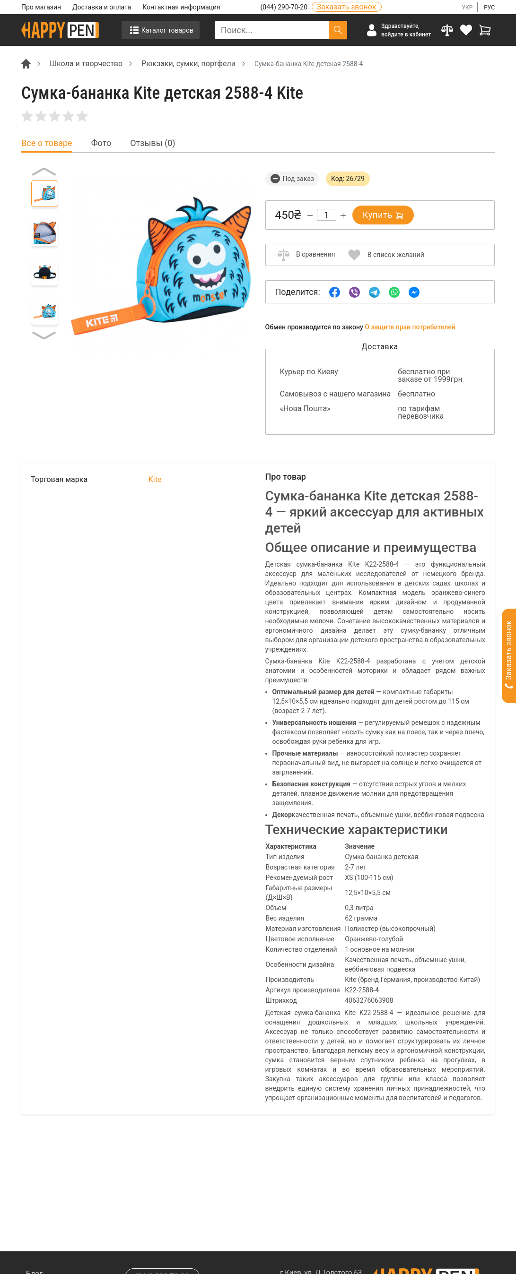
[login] (466, 30)
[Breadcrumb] (26, 63)
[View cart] (485, 30)
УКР (467, 7)
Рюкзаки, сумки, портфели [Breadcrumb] (188, 63)
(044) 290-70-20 (285, 7)
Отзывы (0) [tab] (152, 143)
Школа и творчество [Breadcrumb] (86, 63)
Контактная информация (181, 7)
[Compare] (447, 30)
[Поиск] (338, 30)
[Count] (326, 215)
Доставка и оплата (101, 7)
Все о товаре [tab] (46, 143)
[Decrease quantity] (310, 215)
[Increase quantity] (343, 215)
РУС (489, 7)
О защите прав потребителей (410, 327)
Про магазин (41, 7)
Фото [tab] (101, 143)
